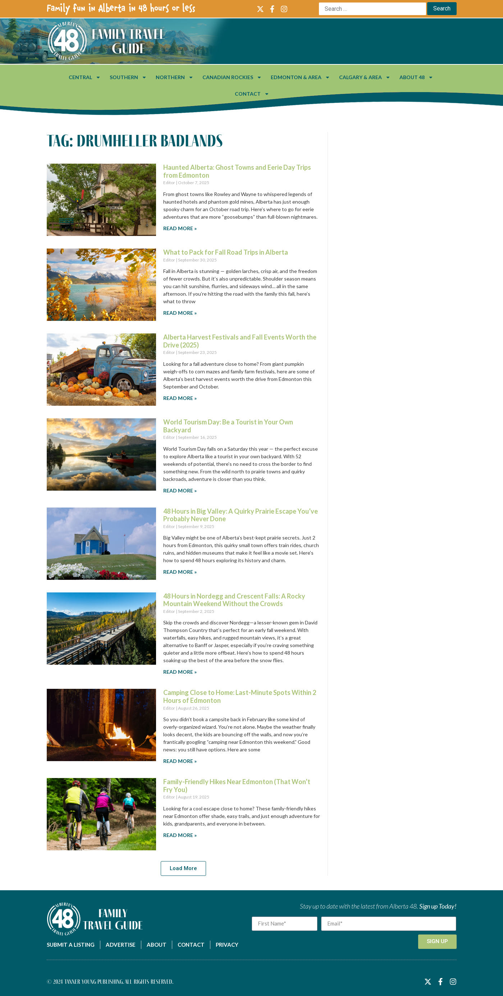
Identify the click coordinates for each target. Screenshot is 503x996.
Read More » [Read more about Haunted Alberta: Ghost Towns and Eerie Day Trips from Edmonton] (180, 228)
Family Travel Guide (128, 41)
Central (85, 77)
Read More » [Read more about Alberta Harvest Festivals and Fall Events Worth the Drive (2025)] (180, 398)
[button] (183, 868)
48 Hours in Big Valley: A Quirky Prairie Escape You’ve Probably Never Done (240, 515)
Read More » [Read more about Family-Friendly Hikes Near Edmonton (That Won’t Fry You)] (180, 835)
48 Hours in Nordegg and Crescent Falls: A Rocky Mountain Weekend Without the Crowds (234, 600)
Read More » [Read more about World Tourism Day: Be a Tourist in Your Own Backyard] (180, 490)
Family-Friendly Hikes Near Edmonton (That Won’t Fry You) (236, 785)
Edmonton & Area (300, 77)
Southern (128, 77)
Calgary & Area (364, 77)
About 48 (416, 77)
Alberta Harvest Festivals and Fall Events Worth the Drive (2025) (239, 341)
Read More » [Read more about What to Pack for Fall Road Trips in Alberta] (180, 313)
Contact (252, 94)
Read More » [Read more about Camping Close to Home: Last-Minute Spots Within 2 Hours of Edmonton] (180, 761)
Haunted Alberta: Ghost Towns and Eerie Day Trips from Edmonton (237, 171)
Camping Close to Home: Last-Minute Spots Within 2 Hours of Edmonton (239, 696)
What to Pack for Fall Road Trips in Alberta (225, 252)
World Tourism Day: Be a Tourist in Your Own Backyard (228, 426)
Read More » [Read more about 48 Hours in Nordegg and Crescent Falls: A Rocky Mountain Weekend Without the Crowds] (180, 672)
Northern (174, 77)
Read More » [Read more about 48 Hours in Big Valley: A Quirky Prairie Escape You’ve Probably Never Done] (180, 572)
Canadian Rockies (232, 77)
